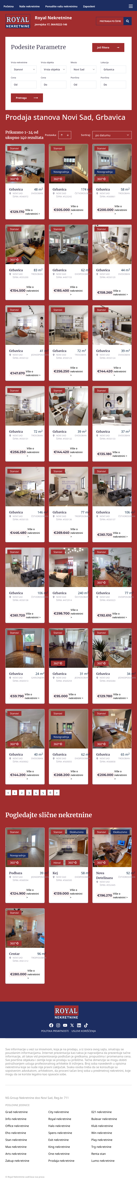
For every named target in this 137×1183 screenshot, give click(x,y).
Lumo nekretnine (103, 1160)
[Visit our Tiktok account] (86, 1024)
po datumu (102, 134)
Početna (9, 6)
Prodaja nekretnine (61, 1160)
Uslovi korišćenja (84, 1030)
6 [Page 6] (50, 792)
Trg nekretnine (101, 1146)
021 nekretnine (101, 1111)
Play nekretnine (101, 1139)
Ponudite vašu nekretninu (61, 6)
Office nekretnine (17, 1125)
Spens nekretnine (60, 1132)
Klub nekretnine (102, 1125)
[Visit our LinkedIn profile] (79, 1024)
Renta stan (98, 1153)
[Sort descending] (67, 134)
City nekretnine (58, 1111)
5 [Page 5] (43, 792)
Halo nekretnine (59, 1125)
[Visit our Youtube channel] (65, 1024)
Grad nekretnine (16, 1111)
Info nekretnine (15, 1118)
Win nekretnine (101, 1132)
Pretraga (27, 97)
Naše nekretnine (29, 6)
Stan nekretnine (16, 1139)
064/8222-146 (59, 24)
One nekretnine (59, 1153)
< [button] (8, 792)
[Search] (127, 21)
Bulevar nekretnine (104, 1118)
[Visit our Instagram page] (58, 1024)
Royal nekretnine (59, 1118)
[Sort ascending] (61, 134)
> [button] (57, 792)
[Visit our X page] (72, 1024)
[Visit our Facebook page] (51, 1024)
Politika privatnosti (55, 1030)
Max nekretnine (16, 1146)
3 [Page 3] (29, 792)
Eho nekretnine (15, 1132)
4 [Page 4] (36, 792)
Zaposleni (89, 6)
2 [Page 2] (22, 792)
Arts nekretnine (15, 1153)
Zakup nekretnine (17, 1160)
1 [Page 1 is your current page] (14, 792)
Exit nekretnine (58, 1139)
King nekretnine (59, 1146)
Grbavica (109, 68)
